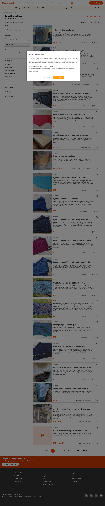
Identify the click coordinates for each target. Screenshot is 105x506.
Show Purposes (46, 77)
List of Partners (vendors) (34, 73)
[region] (53, 66)
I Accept (59, 77)
